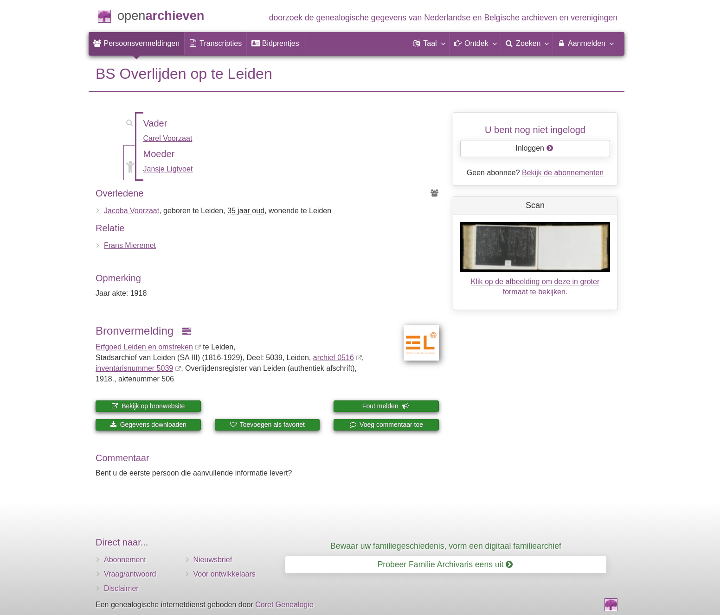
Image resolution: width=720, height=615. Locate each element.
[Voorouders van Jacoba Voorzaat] (435, 193)
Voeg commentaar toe (386, 424)
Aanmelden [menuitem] (585, 43)
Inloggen (534, 148)
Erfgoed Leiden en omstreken (144, 347)
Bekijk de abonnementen (563, 173)
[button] (428, 43)
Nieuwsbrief (212, 560)
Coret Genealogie (284, 605)
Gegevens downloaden (148, 424)
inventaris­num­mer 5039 (134, 368)
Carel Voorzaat (168, 138)
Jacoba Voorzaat (131, 211)
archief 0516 (333, 357)
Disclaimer (121, 588)
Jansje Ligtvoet (168, 169)
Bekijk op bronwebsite (148, 406)
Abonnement (125, 560)
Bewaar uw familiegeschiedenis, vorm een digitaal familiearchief (445, 546)
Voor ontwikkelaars (224, 574)
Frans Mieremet (130, 245)
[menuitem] (136, 43)
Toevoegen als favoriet (267, 424)
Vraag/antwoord (130, 574)
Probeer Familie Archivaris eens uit (445, 564)
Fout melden (385, 406)
